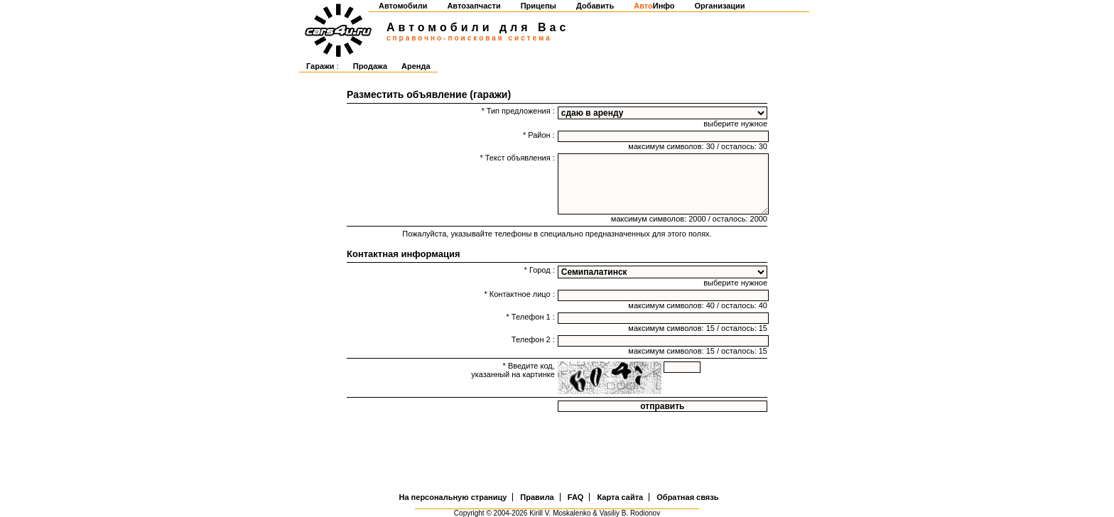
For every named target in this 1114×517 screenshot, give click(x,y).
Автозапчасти (473, 5)
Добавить (595, 5)
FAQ (576, 497)
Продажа (370, 66)
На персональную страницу (453, 497)
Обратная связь (687, 497)
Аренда (416, 66)
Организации (720, 5)
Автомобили (403, 5)
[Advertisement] (557, 454)
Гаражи (320, 66)
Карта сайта (620, 497)
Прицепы (538, 5)
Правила (536, 497)
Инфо (654, 5)
